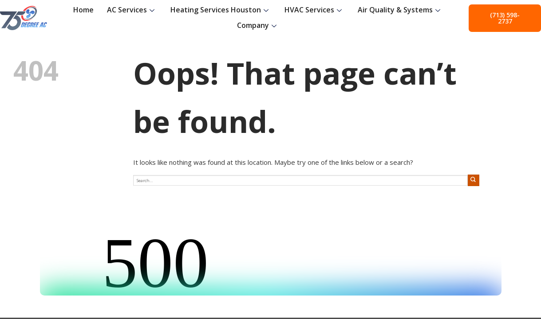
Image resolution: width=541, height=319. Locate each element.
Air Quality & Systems (399, 10)
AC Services (130, 10)
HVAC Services (313, 10)
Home (83, 10)
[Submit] (473, 180)
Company (256, 25)
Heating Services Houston (219, 10)
